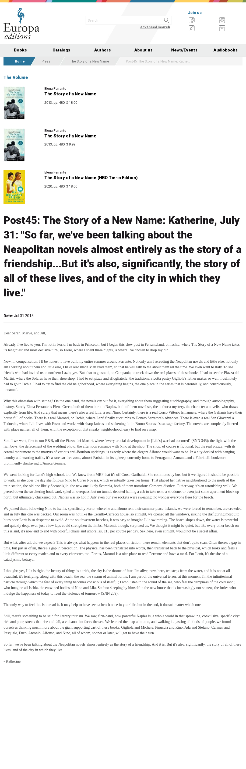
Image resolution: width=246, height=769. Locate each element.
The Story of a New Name (89, 61)
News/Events (184, 50)
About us (143, 50)
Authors (102, 50)
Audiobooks (225, 50)
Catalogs (61, 50)
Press (46, 61)
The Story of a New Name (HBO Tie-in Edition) (91, 177)
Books (20, 50)
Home (20, 61)
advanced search (155, 27)
